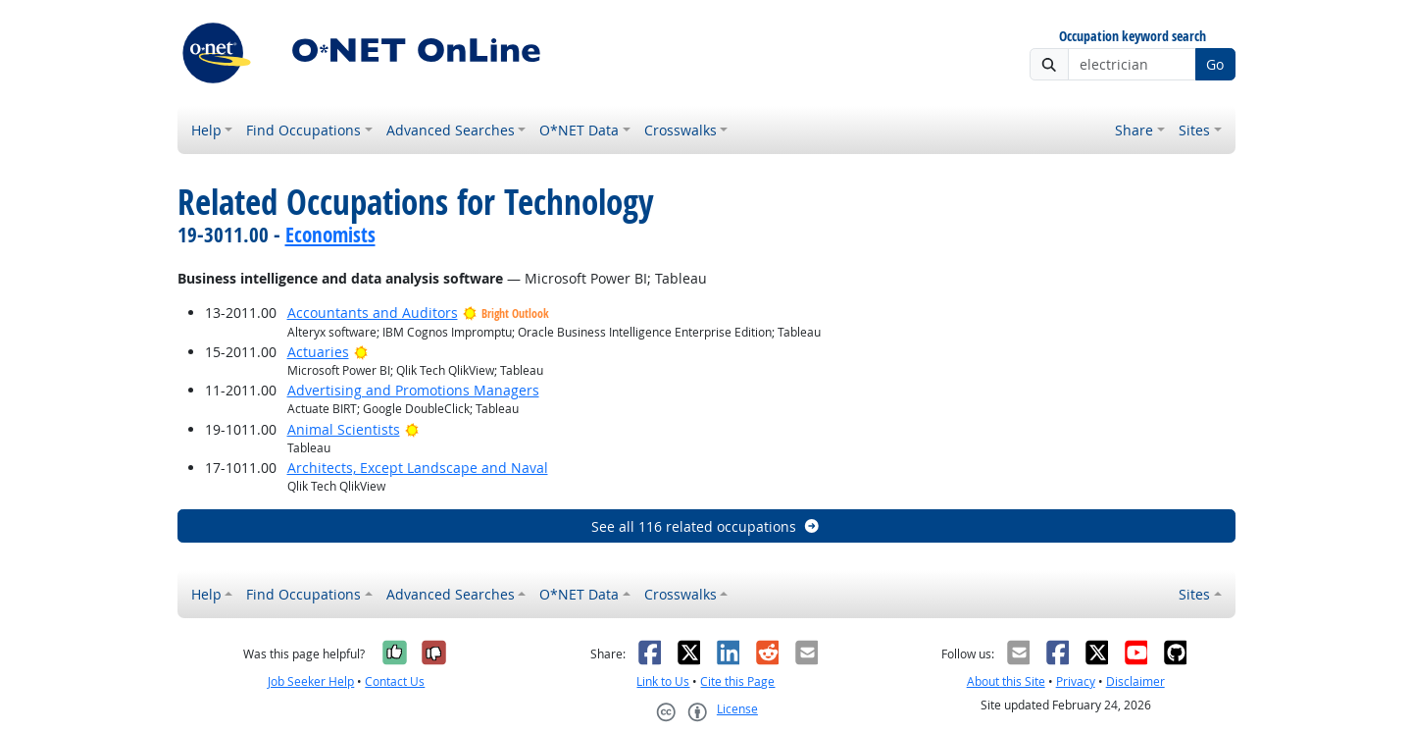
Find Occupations (303, 130)
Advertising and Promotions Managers (413, 390)
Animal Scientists (343, 429)
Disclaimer (1135, 681)
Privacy (1075, 681)
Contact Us (395, 681)
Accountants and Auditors (372, 312)
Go (1215, 64)
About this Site (1006, 681)
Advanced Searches (450, 130)
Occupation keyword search (1132, 36)
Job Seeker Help (311, 681)
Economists (330, 234)
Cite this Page (737, 681)
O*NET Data (579, 130)
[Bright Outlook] (361, 351)
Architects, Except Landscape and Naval (417, 467)
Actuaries (318, 351)
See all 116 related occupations (706, 526)
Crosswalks (680, 130)
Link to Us (662, 681)
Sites (1194, 130)
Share (1134, 130)
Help (206, 130)
